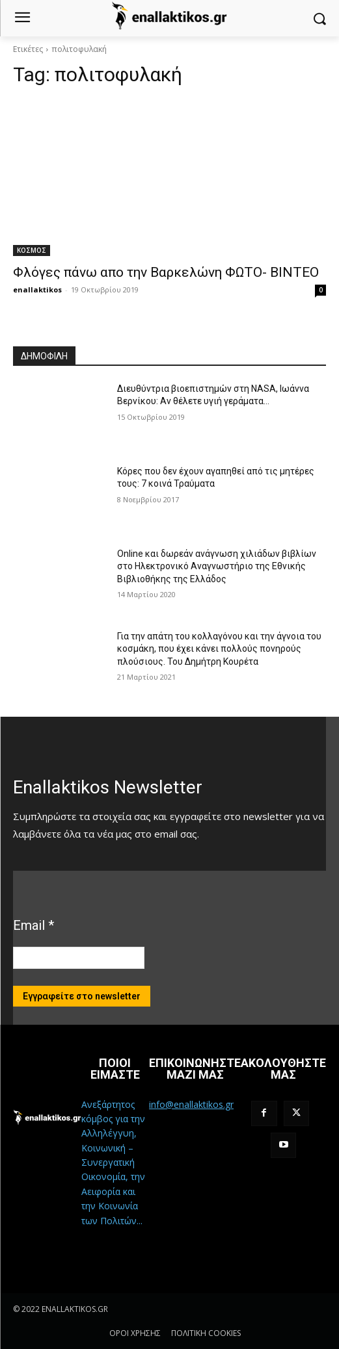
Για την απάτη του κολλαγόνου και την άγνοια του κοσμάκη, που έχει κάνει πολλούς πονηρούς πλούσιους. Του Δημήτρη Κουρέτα (219, 649)
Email (33, 925)
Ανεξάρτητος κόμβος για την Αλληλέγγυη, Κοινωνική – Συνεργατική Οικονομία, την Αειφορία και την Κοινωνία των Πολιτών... (113, 1162)
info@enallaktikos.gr (191, 1104)
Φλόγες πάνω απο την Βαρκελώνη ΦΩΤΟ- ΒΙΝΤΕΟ (166, 272)
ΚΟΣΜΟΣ (31, 250)
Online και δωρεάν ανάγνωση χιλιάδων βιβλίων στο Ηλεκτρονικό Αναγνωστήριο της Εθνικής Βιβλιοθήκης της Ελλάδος (216, 566)
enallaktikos (37, 289)
